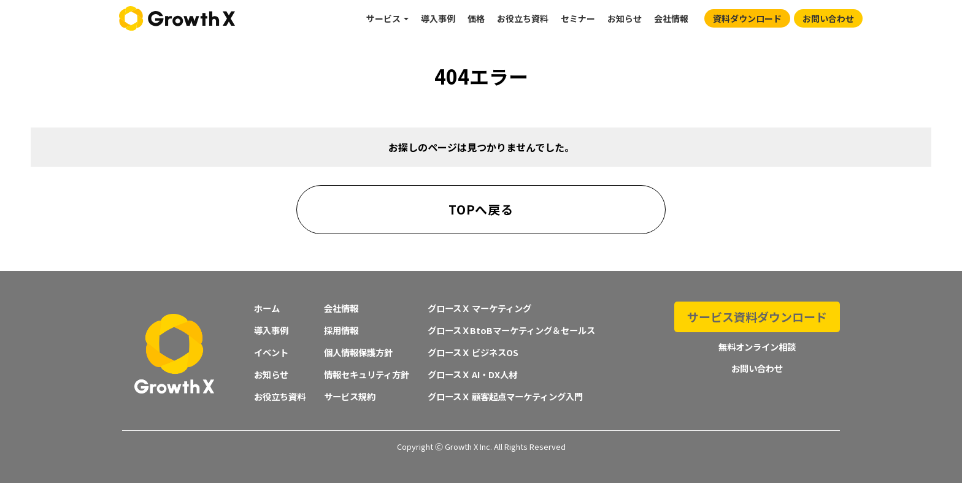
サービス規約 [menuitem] (349, 396)
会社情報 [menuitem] (671, 18)
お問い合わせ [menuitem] (757, 361)
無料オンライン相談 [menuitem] (757, 340)
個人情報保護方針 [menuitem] (358, 352)
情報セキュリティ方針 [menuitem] (366, 374)
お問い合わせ (828, 18)
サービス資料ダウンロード (757, 313)
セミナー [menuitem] (578, 18)
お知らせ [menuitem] (624, 18)
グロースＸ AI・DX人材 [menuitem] (472, 374)
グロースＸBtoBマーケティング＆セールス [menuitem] (511, 330)
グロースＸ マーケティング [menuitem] (479, 308)
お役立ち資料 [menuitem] (522, 18)
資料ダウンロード (747, 18)
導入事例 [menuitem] (438, 18)
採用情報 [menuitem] (341, 330)
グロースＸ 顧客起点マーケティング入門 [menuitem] (505, 396)
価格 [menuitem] (476, 18)
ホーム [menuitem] (267, 308)
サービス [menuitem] (383, 18)
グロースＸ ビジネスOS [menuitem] (473, 352)
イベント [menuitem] (271, 352)
